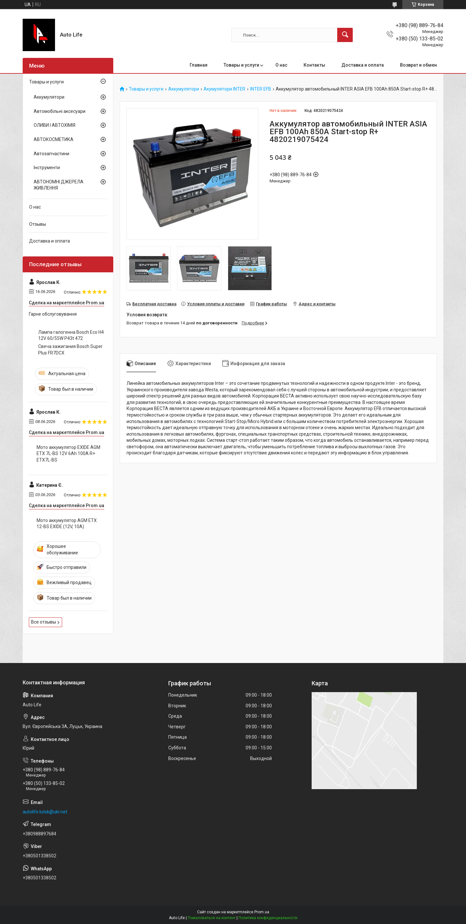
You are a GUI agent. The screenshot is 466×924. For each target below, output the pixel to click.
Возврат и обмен (418, 65)
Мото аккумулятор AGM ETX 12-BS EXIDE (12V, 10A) (67, 523)
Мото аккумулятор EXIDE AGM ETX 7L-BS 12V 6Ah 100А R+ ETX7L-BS (68, 453)
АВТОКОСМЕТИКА (53, 139)
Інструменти (47, 167)
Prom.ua (261, 912)
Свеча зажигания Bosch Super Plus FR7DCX (70, 349)
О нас (281, 65)
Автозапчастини (51, 153)
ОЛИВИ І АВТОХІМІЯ (54, 125)
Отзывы (37, 224)
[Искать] (345, 35)
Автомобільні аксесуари (59, 111)
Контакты (314, 65)
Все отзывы (43, 622)
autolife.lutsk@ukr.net (45, 811)
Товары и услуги (241, 65)
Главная (198, 65)
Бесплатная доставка (154, 303)
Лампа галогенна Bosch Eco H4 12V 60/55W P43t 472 (71, 335)
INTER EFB (260, 89)
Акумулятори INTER (224, 89)
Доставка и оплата (362, 65)
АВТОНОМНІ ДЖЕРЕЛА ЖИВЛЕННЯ (58, 185)
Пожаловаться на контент (212, 918)
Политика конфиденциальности (268, 918)
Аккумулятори (183, 89)
